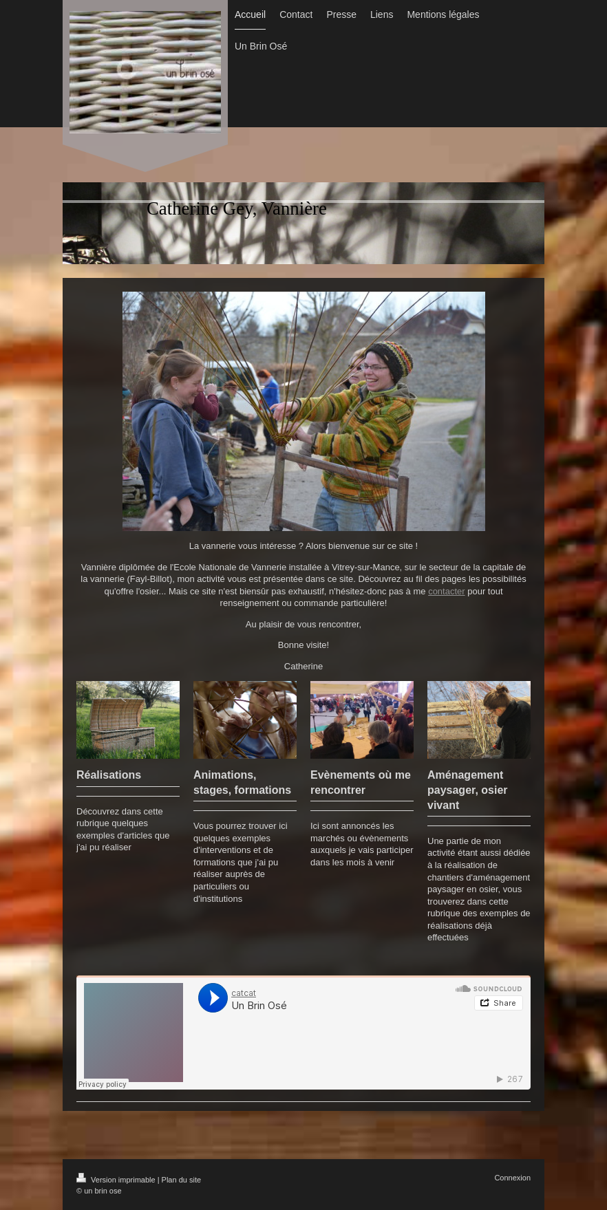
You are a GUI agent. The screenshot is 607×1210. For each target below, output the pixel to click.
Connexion (512, 1178)
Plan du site (181, 1180)
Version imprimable (117, 1180)
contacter (446, 591)
